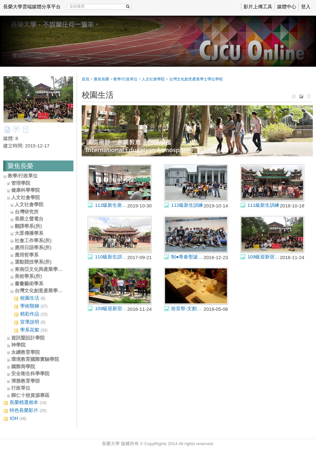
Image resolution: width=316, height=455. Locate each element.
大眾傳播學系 (29, 233)
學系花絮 (31, 330)
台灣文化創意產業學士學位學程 (48, 290)
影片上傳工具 (258, 6)
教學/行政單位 (23, 175)
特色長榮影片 (25, 410)
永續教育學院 (25, 352)
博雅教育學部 (25, 381)
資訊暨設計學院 (28, 337)
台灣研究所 (27, 211)
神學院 (18, 344)
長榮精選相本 (25, 402)
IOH (14, 418)
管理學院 (20, 183)
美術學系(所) (28, 276)
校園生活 (29, 298)
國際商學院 (23, 366)
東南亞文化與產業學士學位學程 (48, 269)
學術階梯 (31, 306)
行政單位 (20, 388)
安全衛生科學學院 (30, 373)
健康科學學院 (25, 190)
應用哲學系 (27, 254)
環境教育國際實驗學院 (35, 359)
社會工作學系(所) (33, 240)
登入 (306, 6)
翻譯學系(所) (28, 226)
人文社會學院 (25, 197)
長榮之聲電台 (29, 218)
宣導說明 (29, 322)
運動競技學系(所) (33, 262)
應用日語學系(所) (33, 247)
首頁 (85, 79)
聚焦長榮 (101, 79)
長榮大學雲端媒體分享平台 (32, 6)
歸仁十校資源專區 (30, 395)
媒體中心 (286, 6)
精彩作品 (31, 314)
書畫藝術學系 (29, 283)
